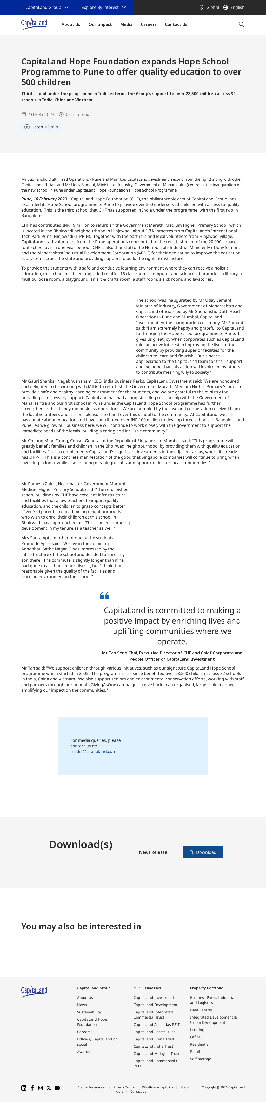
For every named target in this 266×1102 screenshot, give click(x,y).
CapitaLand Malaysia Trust (156, 1053)
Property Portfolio (206, 988)
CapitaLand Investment (154, 997)
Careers (84, 1031)
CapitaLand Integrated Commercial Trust (153, 1014)
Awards (83, 1051)
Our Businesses (147, 988)
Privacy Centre (124, 1087)
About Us (85, 997)
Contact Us (138, 1091)
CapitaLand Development (155, 1004)
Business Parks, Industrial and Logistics (212, 1000)
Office (195, 1036)
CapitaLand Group (94, 988)
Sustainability (89, 1011)
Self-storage (200, 1058)
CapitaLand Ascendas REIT (157, 1024)
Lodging (197, 1029)
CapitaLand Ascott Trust (154, 1031)
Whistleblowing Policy (157, 1087)
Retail (195, 1051)
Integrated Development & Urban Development (213, 1020)
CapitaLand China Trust (154, 1039)
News (82, 1004)
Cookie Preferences (92, 1087)
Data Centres (201, 1009)
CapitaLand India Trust (153, 1046)
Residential (200, 1044)
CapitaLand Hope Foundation (92, 1022)
